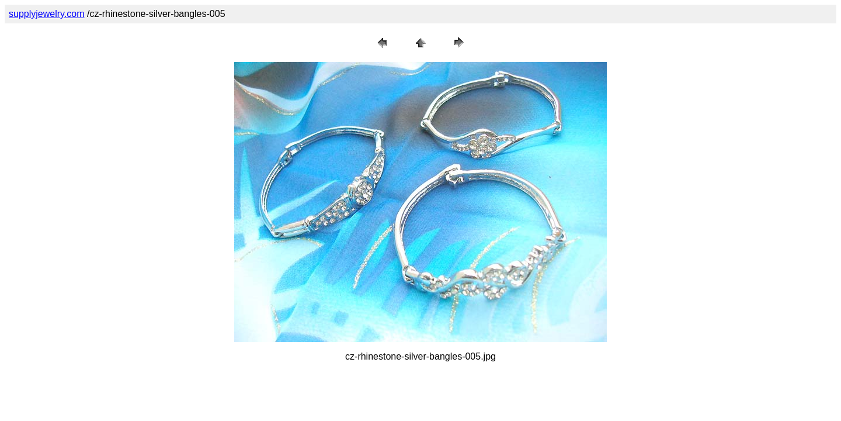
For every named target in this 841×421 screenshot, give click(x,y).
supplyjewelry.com (47, 14)
